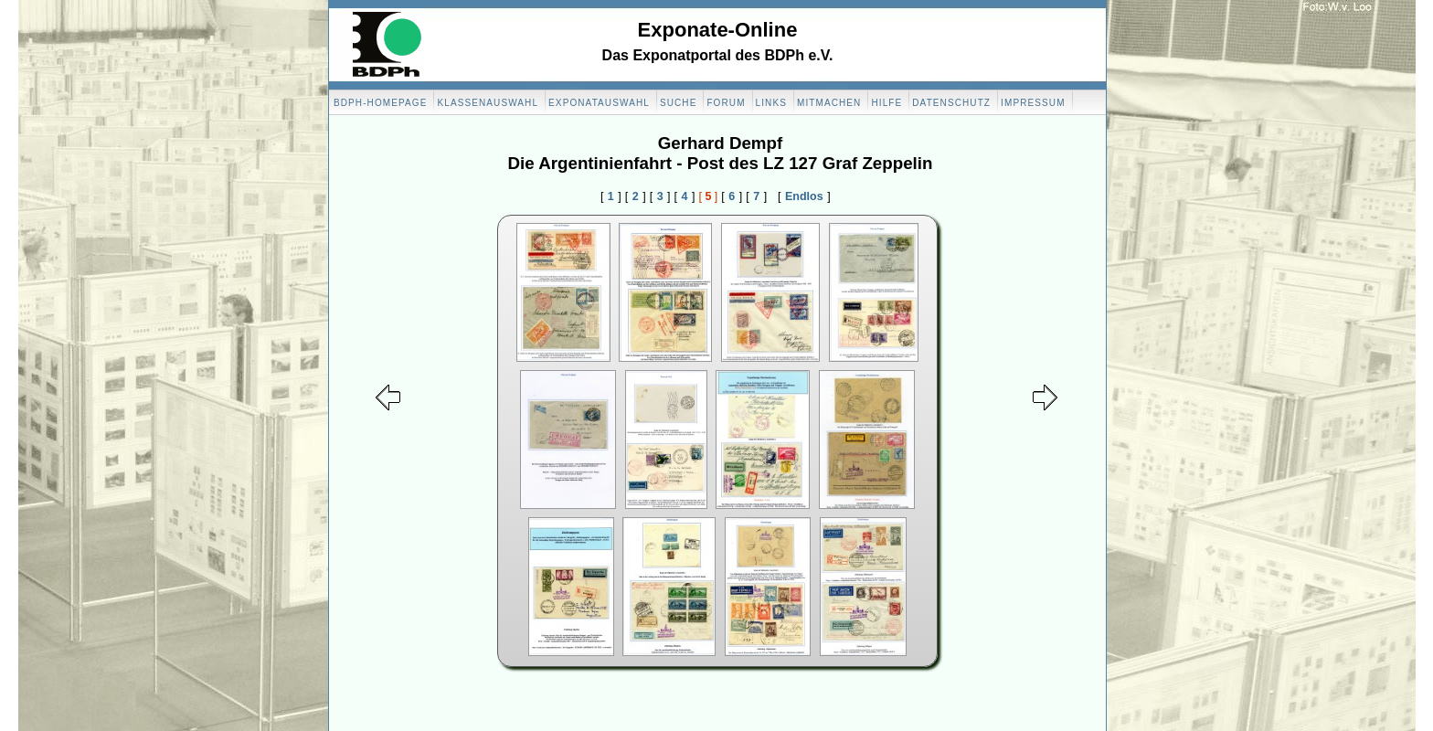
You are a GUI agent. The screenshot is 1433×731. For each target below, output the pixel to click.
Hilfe (886, 103)
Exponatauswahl (599, 103)
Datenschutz (951, 103)
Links (771, 103)
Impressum (1033, 103)
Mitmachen (829, 103)
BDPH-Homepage (380, 103)
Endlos (804, 196)
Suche (678, 103)
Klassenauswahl (487, 103)
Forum (725, 103)
